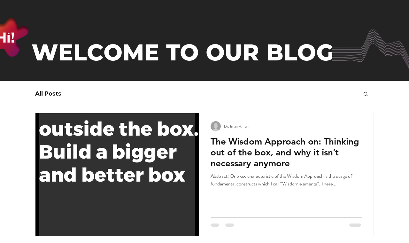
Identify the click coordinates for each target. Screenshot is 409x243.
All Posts (48, 93)
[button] (366, 94)
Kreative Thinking (100, 93)
